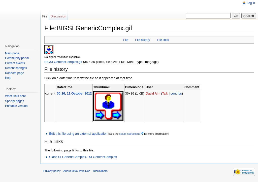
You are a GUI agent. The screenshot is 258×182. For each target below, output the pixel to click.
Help (8, 78)
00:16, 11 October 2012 (74, 93)
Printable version (16, 106)
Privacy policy (51, 170)
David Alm (153, 93)
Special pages (14, 101)
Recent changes (16, 68)
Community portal (17, 58)
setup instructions (129, 133)
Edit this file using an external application (78, 133)
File (125, 40)
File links (163, 40)
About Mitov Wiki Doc (76, 170)
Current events (15, 63)
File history (142, 40)
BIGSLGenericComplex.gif (63, 62)
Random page (14, 73)
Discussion (58, 16)
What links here (15, 96)
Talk (165, 93)
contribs (176, 93)
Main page (12, 53)
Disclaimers (100, 170)
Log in (251, 3)
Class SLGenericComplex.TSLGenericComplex (83, 157)
